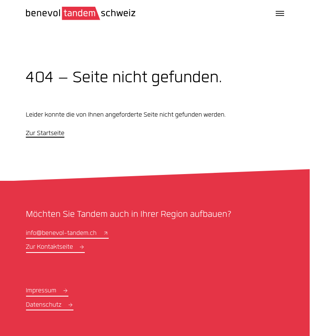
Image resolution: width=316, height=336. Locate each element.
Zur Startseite (45, 133)
